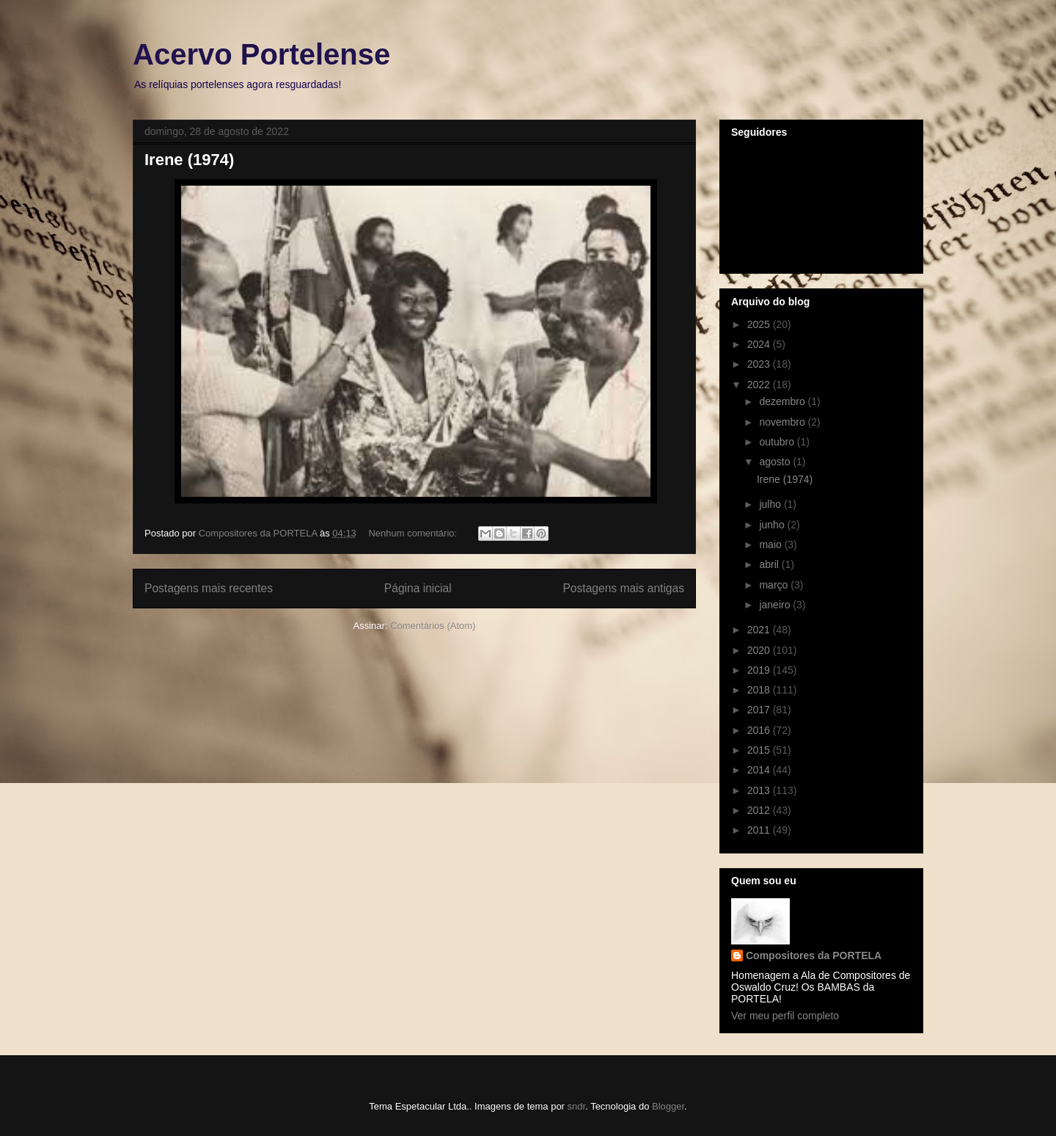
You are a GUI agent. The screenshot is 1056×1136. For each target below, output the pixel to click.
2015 (760, 750)
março (775, 585)
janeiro (776, 605)
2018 (760, 690)
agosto (776, 461)
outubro (777, 442)
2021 (760, 630)
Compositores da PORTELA (813, 955)
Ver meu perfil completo (785, 1016)
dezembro (783, 401)
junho (773, 525)
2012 (760, 810)
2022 (760, 384)
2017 (760, 710)
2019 (760, 670)
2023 (760, 364)
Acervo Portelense (261, 54)
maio (771, 544)
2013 (760, 790)
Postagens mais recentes (208, 588)
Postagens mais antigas (623, 588)
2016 (760, 730)
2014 (760, 770)
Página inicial (418, 588)
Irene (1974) (189, 159)
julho (771, 504)
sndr (577, 1106)
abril (770, 564)
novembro (783, 422)
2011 (760, 830)
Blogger (668, 1106)
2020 (760, 650)
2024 (760, 344)
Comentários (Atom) (432, 625)
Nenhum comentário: (413, 533)
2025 (760, 324)
